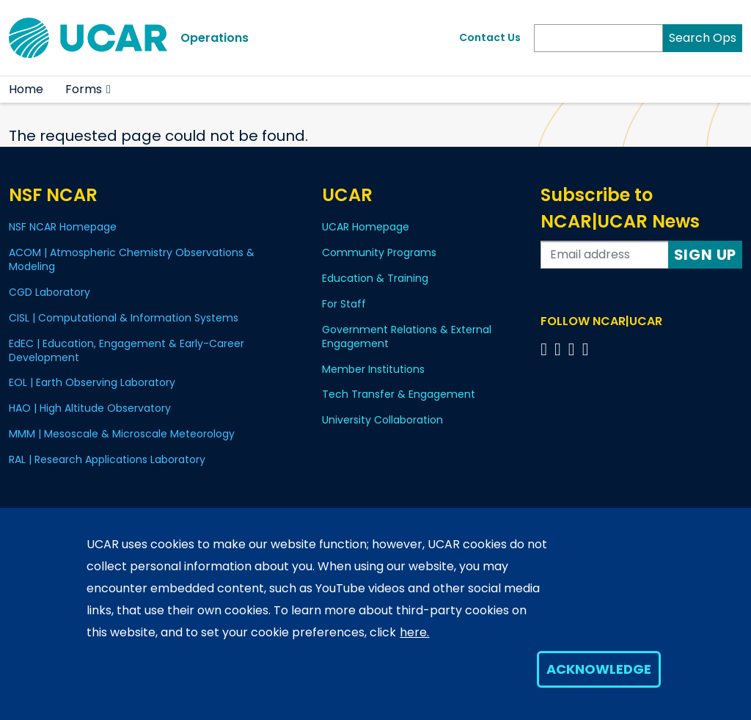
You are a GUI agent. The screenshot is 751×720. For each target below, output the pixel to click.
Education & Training (375, 278)
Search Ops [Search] (702, 37)
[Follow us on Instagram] (573, 349)
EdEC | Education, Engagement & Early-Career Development (126, 350)
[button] (108, 89)
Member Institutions (373, 369)
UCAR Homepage (365, 226)
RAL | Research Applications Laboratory (107, 459)
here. (414, 632)
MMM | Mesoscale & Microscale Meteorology (122, 433)
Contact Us (490, 37)
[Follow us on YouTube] (587, 349)
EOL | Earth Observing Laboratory (92, 382)
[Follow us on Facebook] (546, 349)
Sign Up (705, 254)
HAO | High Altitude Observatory (90, 408)
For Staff (344, 304)
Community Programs (379, 252)
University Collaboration (382, 419)
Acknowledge (598, 669)
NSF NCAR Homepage (63, 226)
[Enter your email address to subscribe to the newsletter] (604, 255)
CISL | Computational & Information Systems (123, 317)
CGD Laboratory (49, 292)
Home (26, 89)
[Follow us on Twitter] (559, 349)
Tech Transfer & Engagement (398, 394)
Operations (214, 37)
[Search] (598, 38)
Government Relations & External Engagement (406, 336)
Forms (83, 89)
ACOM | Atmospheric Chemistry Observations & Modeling (131, 259)
